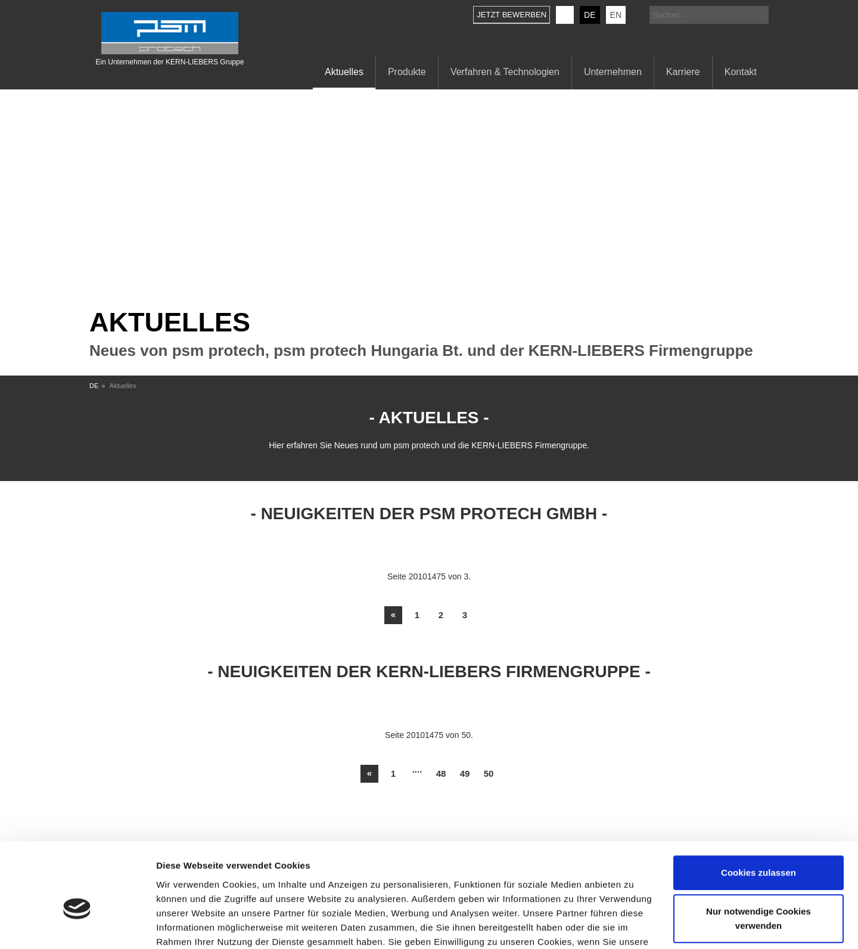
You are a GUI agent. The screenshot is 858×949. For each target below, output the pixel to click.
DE (589, 15)
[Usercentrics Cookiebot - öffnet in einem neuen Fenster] (77, 926)
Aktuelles (344, 72)
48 (441, 773)
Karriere (683, 72)
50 (489, 773)
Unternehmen (613, 72)
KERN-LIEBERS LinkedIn (565, 15)
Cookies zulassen (758, 809)
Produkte (407, 72)
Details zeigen (186, 925)
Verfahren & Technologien (504, 72)
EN (615, 15)
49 (465, 773)
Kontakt (741, 72)
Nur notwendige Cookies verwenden (758, 855)
